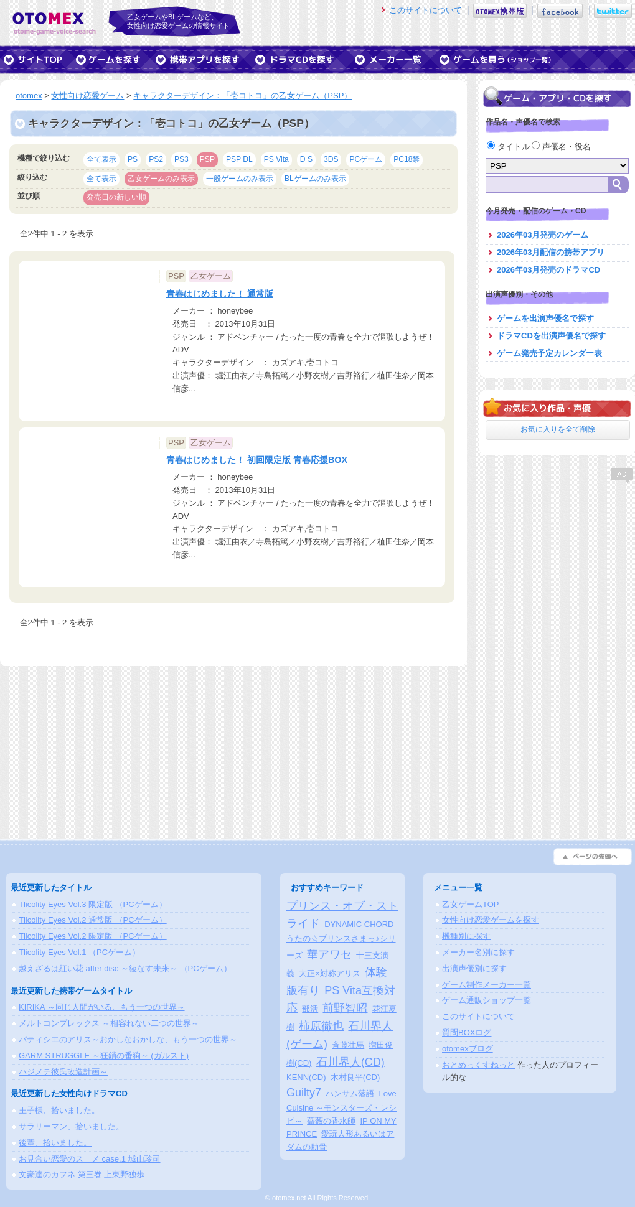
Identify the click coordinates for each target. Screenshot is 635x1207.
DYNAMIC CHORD (358, 924)
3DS (331, 159)
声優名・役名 (561, 146)
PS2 (156, 159)
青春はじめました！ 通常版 (219, 294)
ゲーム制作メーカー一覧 (486, 984)
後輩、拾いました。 (55, 1142)
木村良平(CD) (355, 1077)
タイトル (509, 146)
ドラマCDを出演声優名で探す (551, 335)
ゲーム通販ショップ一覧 (486, 1000)
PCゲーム (365, 159)
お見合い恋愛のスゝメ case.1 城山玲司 (90, 1158)
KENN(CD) (306, 1077)
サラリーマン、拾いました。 (71, 1126)
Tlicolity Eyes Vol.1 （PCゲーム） (79, 952)
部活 (310, 1009)
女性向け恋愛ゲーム (87, 95)
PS (133, 159)
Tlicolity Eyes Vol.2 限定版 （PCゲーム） (93, 936)
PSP (207, 159)
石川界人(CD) (350, 1062)
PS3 (181, 159)
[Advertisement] (557, 563)
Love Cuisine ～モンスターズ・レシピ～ (341, 1107)
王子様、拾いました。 (59, 1110)
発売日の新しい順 (116, 197)
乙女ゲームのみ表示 (161, 178)
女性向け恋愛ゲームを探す (490, 920)
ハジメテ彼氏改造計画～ (63, 1071)
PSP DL (239, 159)
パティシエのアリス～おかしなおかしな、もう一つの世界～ (128, 1039)
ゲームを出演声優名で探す (545, 318)
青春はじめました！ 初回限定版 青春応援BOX (256, 460)
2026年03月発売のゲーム (542, 235)
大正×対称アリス (329, 973)
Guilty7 (303, 1092)
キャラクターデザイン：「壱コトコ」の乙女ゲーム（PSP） (242, 95)
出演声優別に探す (474, 968)
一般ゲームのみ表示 (239, 178)
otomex (29, 95)
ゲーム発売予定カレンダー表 (549, 353)
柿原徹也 (321, 1026)
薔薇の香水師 (331, 1120)
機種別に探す (466, 936)
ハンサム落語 (350, 1093)
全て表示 (101, 159)
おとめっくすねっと (478, 1065)
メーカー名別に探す (478, 952)
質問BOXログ (466, 1032)
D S (306, 159)
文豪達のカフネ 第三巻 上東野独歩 (81, 1174)
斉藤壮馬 (348, 1045)
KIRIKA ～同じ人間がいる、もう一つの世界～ (102, 1007)
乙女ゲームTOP (470, 904)
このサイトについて (425, 10)
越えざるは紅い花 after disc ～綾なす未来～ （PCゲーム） (125, 968)
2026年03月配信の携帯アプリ (550, 252)
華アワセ (329, 954)
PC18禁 (406, 159)
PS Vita (276, 159)
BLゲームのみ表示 (315, 178)
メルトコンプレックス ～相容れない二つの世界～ (109, 1023)
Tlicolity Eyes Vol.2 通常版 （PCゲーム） (93, 920)
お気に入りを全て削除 (557, 429)
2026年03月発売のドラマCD (548, 269)
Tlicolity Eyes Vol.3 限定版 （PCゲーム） (93, 904)
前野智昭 (344, 1008)
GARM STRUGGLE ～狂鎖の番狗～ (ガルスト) (104, 1055)
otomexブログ (467, 1048)
